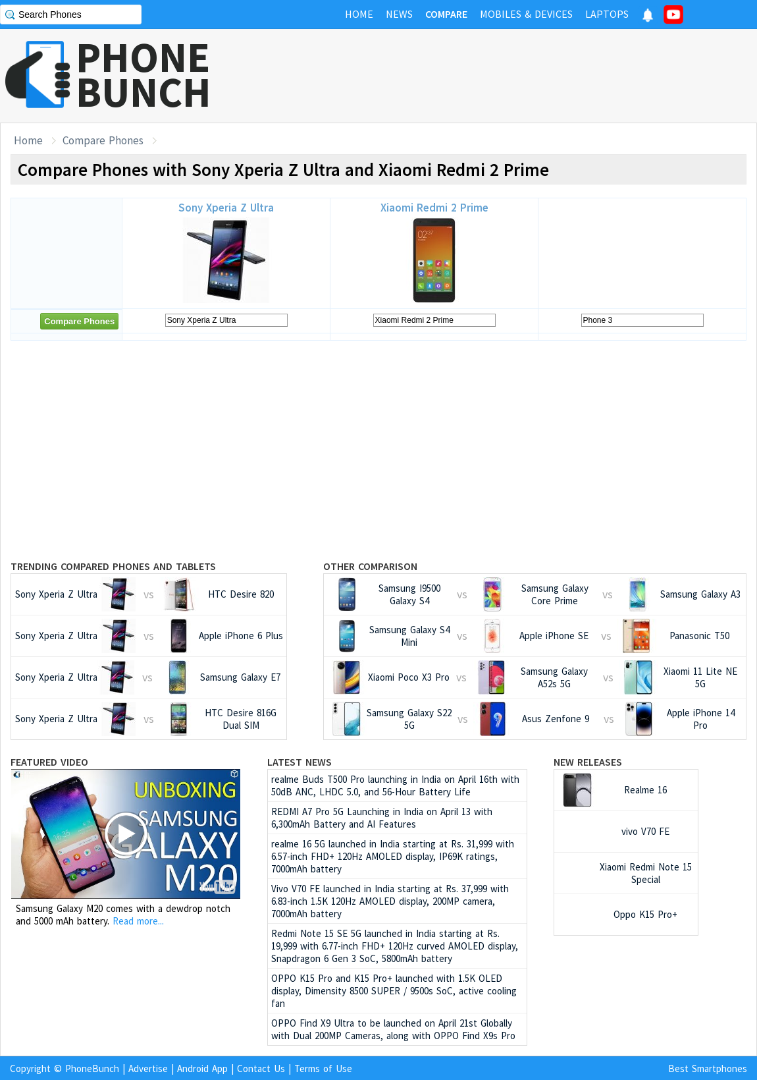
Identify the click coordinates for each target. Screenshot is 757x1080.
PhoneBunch (92, 1068)
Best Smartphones (707, 1068)
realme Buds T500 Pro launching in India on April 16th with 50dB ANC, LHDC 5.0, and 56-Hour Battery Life (395, 785)
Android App (202, 1068)
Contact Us (261, 1068)
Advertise (148, 1068)
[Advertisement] (517, 75)
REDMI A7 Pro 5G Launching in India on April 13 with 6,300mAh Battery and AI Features (381, 817)
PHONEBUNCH (143, 74)
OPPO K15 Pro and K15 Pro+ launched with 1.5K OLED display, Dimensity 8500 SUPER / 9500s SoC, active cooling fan (394, 990)
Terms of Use (323, 1068)
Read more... (138, 921)
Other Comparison (370, 566)
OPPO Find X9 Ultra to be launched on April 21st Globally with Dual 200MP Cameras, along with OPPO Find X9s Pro (393, 1029)
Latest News (299, 761)
